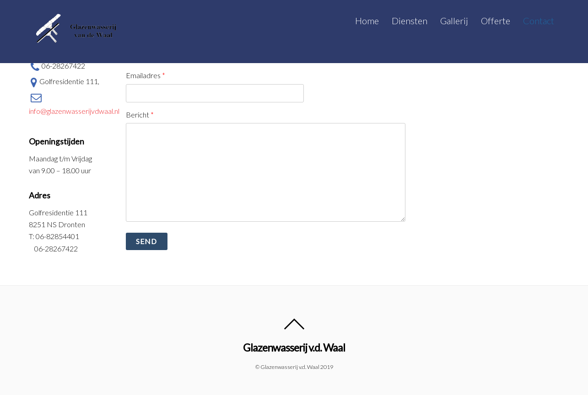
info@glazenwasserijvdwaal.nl (74, 102)
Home (367, 20)
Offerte (495, 20)
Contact (538, 20)
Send (146, 241)
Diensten (409, 20)
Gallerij (454, 20)
